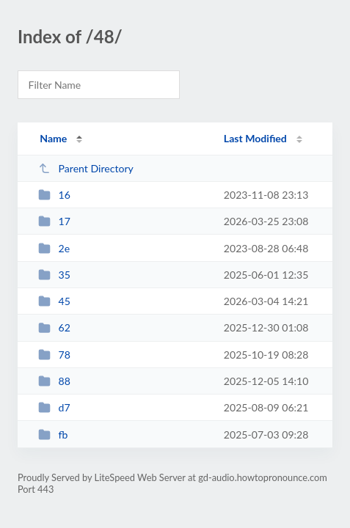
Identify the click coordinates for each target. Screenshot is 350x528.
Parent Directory (86, 168)
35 (54, 274)
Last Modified (255, 138)
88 (54, 381)
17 (54, 221)
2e (54, 248)
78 (54, 354)
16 (54, 194)
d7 (54, 407)
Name (53, 138)
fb (53, 434)
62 (54, 327)
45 (54, 301)
